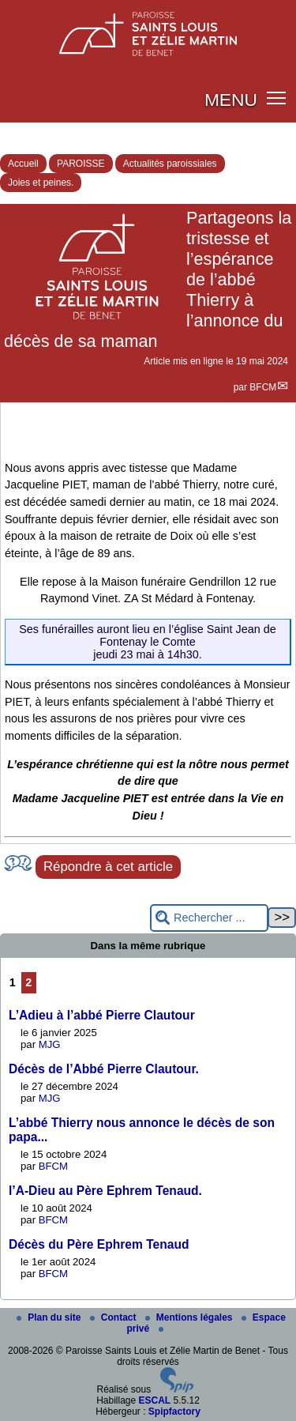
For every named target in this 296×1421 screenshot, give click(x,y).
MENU (230, 99)
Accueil (23, 163)
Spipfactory (174, 1411)
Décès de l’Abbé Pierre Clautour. (104, 1069)
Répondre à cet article (108, 866)
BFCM (262, 387)
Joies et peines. (40, 182)
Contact (114, 1317)
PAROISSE (80, 163)
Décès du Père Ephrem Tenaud (99, 1244)
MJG (50, 1044)
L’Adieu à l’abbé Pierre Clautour (102, 1015)
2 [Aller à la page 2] (28, 982)
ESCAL (155, 1400)
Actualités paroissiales (170, 163)
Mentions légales (190, 1317)
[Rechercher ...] (209, 918)
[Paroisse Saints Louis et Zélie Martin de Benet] (148, 29)
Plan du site (50, 1317)
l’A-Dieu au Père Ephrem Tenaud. (105, 1190)
